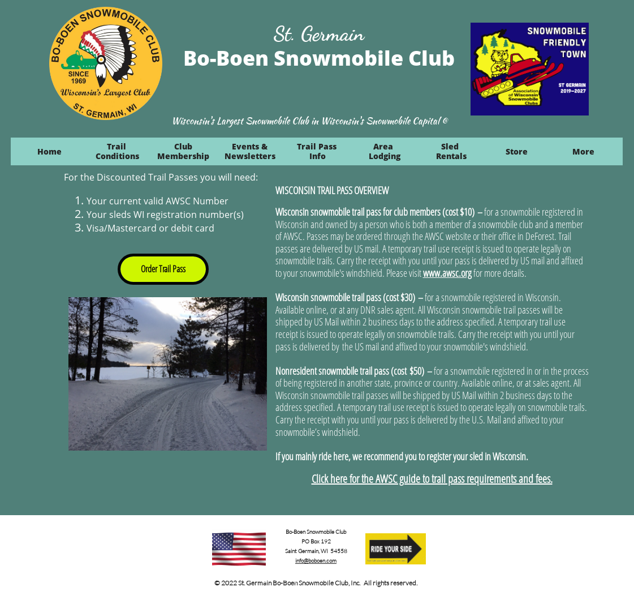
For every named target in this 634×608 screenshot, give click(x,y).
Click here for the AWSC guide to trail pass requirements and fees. (432, 478)
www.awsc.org (447, 273)
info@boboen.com (316, 560)
